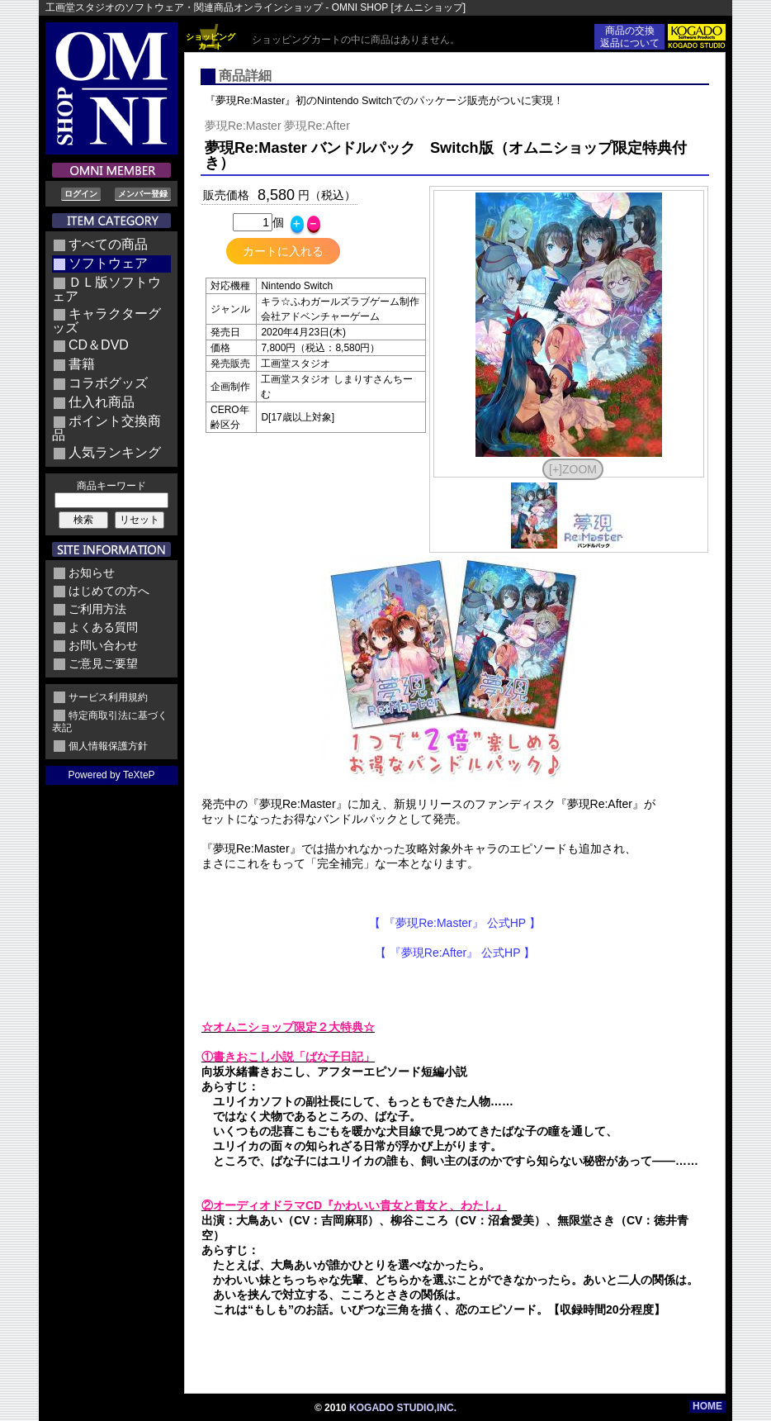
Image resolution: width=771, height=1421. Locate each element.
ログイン (80, 193)
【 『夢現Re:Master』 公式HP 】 (454, 922)
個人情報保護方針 (108, 746)
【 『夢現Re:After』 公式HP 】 (455, 952)
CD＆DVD (99, 345)
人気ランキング (115, 452)
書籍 (82, 364)
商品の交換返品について (630, 37)
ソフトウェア (108, 263)
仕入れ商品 (102, 402)
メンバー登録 (143, 193)
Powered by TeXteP (111, 775)
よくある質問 (103, 627)
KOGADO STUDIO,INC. (402, 1408)
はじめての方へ (109, 590)
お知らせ (92, 572)
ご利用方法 (97, 608)
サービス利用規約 (108, 697)
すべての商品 (108, 244)
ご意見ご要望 (103, 663)
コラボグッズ (108, 383)
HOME (707, 1406)
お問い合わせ (103, 645)
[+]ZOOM (573, 469)
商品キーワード (111, 486)
